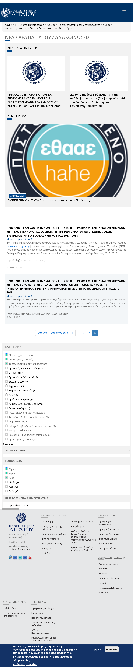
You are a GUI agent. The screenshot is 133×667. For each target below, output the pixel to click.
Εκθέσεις (103, 573)
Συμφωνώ (97, 649)
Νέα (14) (13, 394)
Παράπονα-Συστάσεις (41, 617)
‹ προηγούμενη (59, 332)
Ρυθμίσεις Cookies (25, 664)
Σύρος (106, 24)
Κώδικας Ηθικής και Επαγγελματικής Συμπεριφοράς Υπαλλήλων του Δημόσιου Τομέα (83, 537)
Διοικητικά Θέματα (108, 538)
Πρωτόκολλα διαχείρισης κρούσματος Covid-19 (83, 549)
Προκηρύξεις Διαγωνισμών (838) (26, 368)
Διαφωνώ (111, 649)
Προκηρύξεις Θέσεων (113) (23, 377)
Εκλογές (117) (16, 372)
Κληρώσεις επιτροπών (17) (23, 390)
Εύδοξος (46, 553)
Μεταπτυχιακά (106, 543)
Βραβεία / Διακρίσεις (109, 534)
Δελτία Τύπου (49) (19, 381)
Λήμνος (51, 24)
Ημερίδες (103, 583)
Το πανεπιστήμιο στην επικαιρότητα (79, 24)
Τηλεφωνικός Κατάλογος (42, 608)
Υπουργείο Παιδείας (52, 543)
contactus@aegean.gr (19, 549)
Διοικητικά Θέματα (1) (20, 408)
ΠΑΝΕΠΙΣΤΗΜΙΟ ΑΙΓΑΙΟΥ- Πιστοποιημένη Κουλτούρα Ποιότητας (48, 200)
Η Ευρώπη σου (78, 526)
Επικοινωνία (37, 613)
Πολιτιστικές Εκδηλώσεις (110, 588)
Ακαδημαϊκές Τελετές (109, 564)
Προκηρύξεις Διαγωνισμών (105, 523)
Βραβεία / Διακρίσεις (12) (22, 399)
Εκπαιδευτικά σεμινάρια (110, 578)
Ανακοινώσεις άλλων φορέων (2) (26, 403)
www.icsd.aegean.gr (18, 246)
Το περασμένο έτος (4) (16, 505)
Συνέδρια (103, 592)
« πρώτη (42, 332)
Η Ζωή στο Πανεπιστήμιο (29, 24)
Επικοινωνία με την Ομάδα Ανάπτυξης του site (43, 639)
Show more (9, 444)
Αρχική (8, 24)
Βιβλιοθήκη (47, 521)
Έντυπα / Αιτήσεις (50, 538)
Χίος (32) (13, 486)
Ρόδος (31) (14, 491)
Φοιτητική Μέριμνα (108, 548)
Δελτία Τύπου (10, 608)
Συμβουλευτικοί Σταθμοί (54, 534)
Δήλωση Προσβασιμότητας (40, 631)
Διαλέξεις (103, 568)
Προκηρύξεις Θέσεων (109, 529)
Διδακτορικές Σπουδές (49, 28)
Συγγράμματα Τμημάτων (82, 521)
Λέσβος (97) (15, 482)
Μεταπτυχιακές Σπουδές (19, 28)
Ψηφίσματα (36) (17, 386)
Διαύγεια (46, 548)
